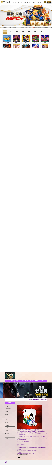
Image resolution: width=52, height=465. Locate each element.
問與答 (22, 380)
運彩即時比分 (7, 425)
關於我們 (36, 380)
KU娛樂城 (7, 406)
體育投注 (7, 427)
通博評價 (31, 399)
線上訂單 (41, 380)
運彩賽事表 (7, 433)
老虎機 (7, 422)
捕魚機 (7, 416)
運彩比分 (7, 414)
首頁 (28, 399)
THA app (7, 436)
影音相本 (26, 380)
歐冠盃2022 (7, 438)
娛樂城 (7, 411)
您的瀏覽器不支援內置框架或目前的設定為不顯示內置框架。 (26, 24)
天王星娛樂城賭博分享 (9, 408)
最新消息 (17, 380)
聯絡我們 (31, 380)
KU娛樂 (7, 380)
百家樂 (7, 419)
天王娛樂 (12, 380)
